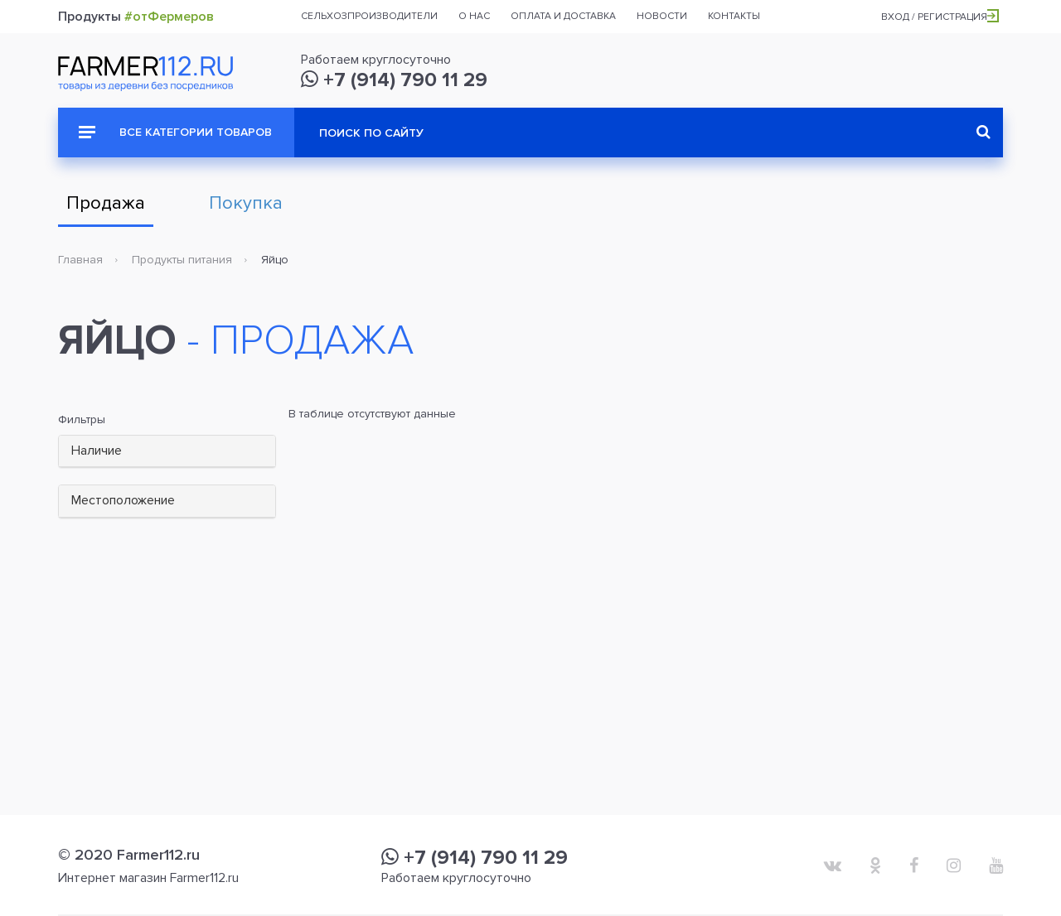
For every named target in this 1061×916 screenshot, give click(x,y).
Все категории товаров (175, 132)
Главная (80, 260)
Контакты (734, 16)
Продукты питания (182, 260)
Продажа (105, 203)
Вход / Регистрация (940, 17)
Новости (662, 16)
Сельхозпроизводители (369, 16)
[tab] (167, 452)
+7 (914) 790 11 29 (394, 80)
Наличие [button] (96, 450)
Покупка (246, 203)
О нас (474, 16)
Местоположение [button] (123, 500)
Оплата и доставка (563, 16)
